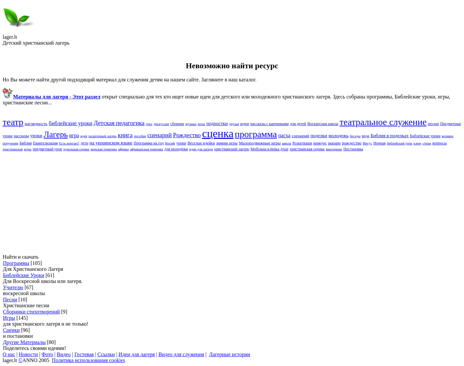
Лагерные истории (229, 354)
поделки (318, 135)
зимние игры (227, 143)
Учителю (13, 287)
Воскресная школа (322, 123)
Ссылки (106, 354)
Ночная (379, 143)
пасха (284, 135)
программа (256, 134)
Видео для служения (181, 354)
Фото (47, 354)
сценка (218, 133)
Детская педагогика (119, 122)
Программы (16, 263)
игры (27, 149)
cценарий (159, 135)
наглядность (36, 123)
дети (84, 143)
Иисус (367, 143)
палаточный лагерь (102, 136)
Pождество (187, 135)
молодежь (338, 135)
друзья (234, 124)
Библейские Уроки (23, 275)
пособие (140, 136)
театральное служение (382, 122)
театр (13, 122)
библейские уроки (70, 123)
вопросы (440, 143)
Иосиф (170, 143)
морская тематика (103, 149)
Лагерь (56, 134)
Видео (63, 354)
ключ (417, 143)
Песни (10, 299)
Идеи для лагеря (137, 354)
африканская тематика (146, 149)
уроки (181, 143)
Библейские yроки (425, 136)
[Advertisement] (199, 203)
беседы (355, 136)
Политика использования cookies (88, 360)
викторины (334, 149)
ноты (201, 124)
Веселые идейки (201, 143)
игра (74, 135)
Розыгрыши (302, 143)
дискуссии (161, 124)
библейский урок (399, 143)
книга (125, 135)
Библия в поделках (390, 135)
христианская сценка (307, 149)
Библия (26, 143)
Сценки (11, 330)
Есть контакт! (69, 143)
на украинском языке (110, 142)
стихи (426, 143)
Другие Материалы (24, 342)
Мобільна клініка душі (269, 149)
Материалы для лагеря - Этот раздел (56, 96)
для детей (298, 123)
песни (433, 123)
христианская (13, 149)
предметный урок (47, 149)
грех (149, 124)
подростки (217, 123)
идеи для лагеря (201, 149)
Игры (9, 318)
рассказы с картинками (269, 123)
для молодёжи (176, 149)
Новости (28, 354)
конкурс (320, 143)
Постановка (353, 149)
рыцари (334, 143)
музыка (190, 124)
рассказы (21, 136)
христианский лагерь (231, 149)
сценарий (300, 135)
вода (365, 136)
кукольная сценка (76, 149)
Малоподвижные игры (260, 142)
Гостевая (84, 354)
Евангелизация (45, 143)
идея (83, 136)
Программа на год (149, 143)
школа (286, 143)
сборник (177, 123)
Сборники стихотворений (31, 311)
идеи (244, 123)
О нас (9, 354)
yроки (36, 135)
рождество (351, 142)
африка (123, 149)
